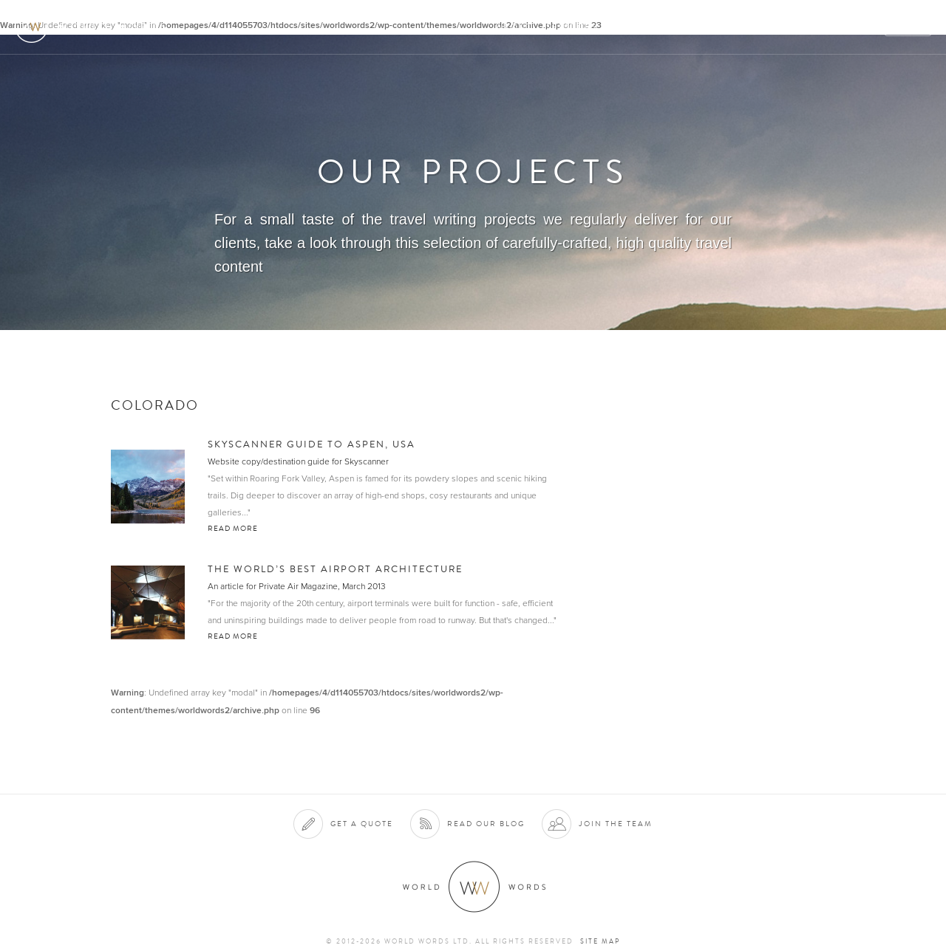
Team (752, 26)
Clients (633, 26)
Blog (860, 26)
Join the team (616, 823)
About (514, 26)
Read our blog (486, 823)
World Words (94, 26)
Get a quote (361, 823)
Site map (600, 941)
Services (571, 26)
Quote (909, 26)
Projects (696, 26)
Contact (805, 26)
